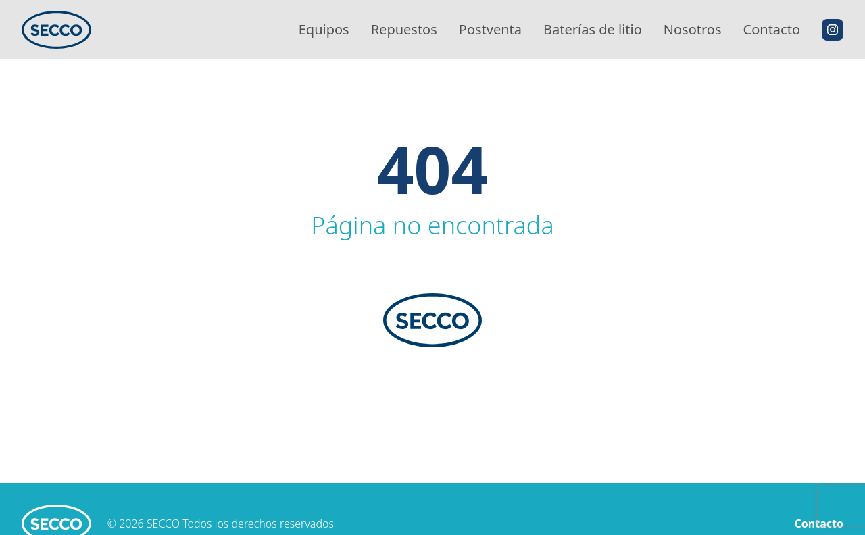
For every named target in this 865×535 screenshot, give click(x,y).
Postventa (490, 29)
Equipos (324, 29)
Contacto (771, 29)
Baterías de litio (592, 29)
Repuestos (404, 29)
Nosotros (693, 29)
